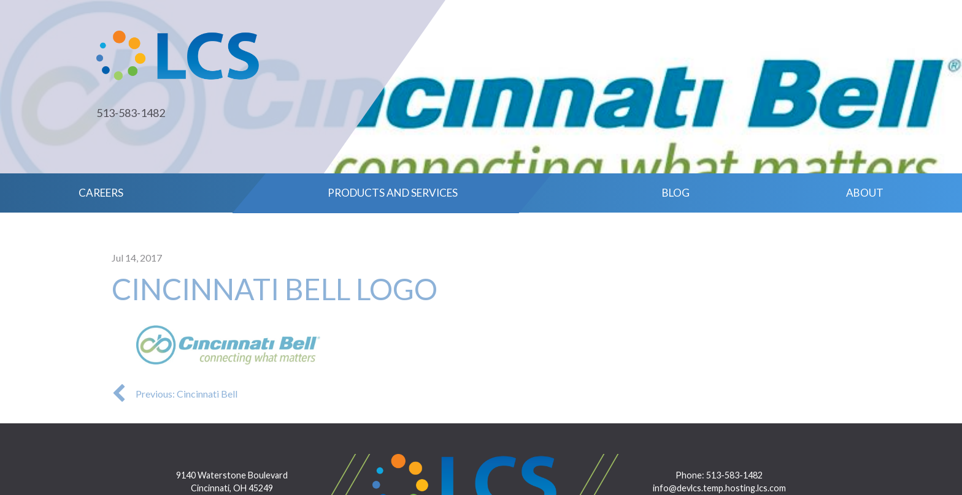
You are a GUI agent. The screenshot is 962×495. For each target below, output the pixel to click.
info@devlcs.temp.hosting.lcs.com (719, 488)
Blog (676, 192)
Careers (101, 192)
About (864, 192)
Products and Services (393, 192)
